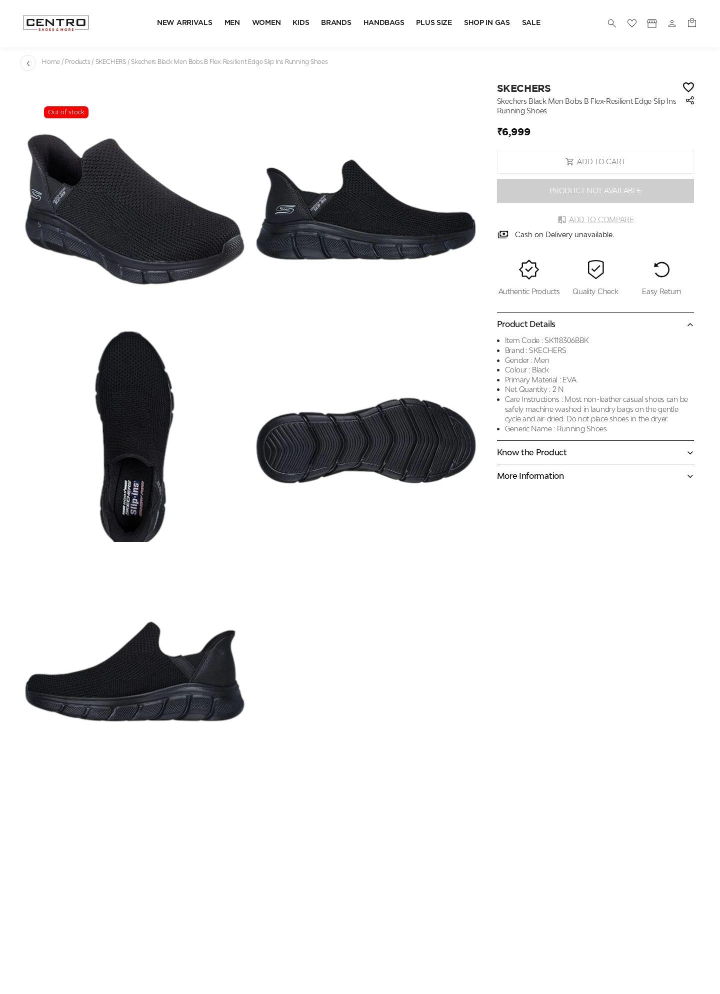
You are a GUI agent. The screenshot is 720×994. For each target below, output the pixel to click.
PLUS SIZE (434, 22)
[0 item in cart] (692, 23)
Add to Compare (595, 220)
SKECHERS (111, 61)
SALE (531, 22)
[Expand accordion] (595, 452)
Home (51, 61)
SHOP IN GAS (487, 22)
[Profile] (652, 23)
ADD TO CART (595, 161)
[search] (612, 23)
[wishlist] (632, 23)
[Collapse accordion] (595, 324)
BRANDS (336, 22)
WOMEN (266, 22)
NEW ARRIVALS (184, 22)
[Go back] (28, 63)
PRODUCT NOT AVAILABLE (595, 190)
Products (77, 61)
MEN (232, 22)
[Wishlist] (688, 88)
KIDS (300, 22)
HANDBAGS (384, 22)
